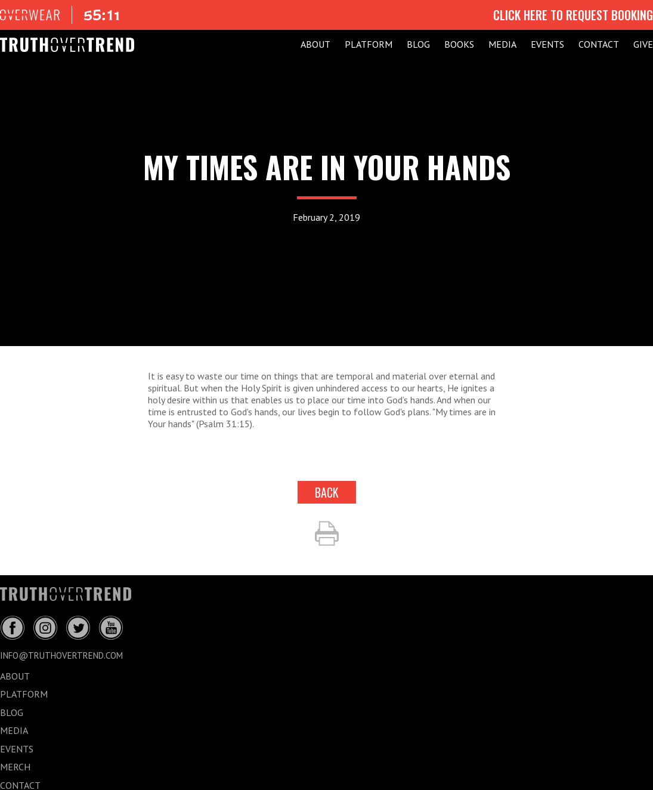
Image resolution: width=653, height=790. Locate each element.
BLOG (418, 44)
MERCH (15, 767)
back (327, 492)
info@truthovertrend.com (61, 655)
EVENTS (547, 44)
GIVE (643, 44)
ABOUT (315, 44)
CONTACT (598, 44)
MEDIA (502, 44)
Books (459, 44)
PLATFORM (368, 44)
